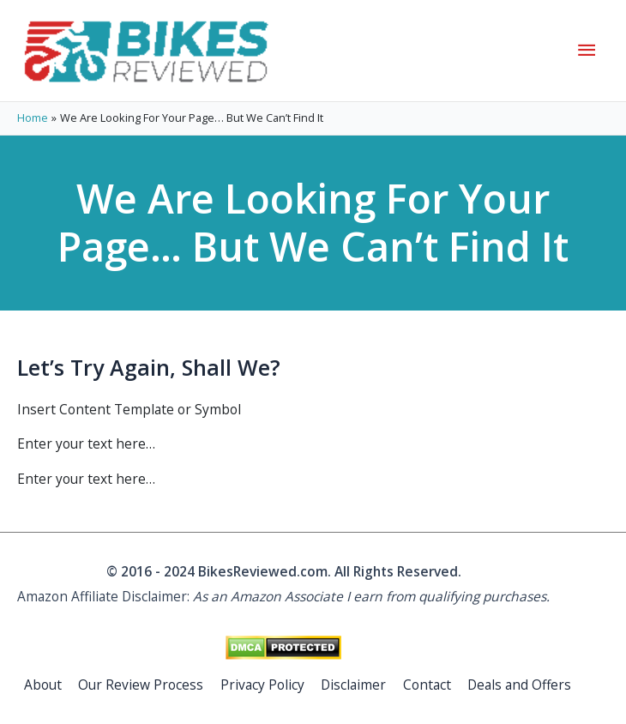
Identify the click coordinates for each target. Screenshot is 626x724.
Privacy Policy (262, 684)
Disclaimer (353, 684)
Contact (427, 684)
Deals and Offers (519, 684)
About (43, 684)
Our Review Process (140, 684)
